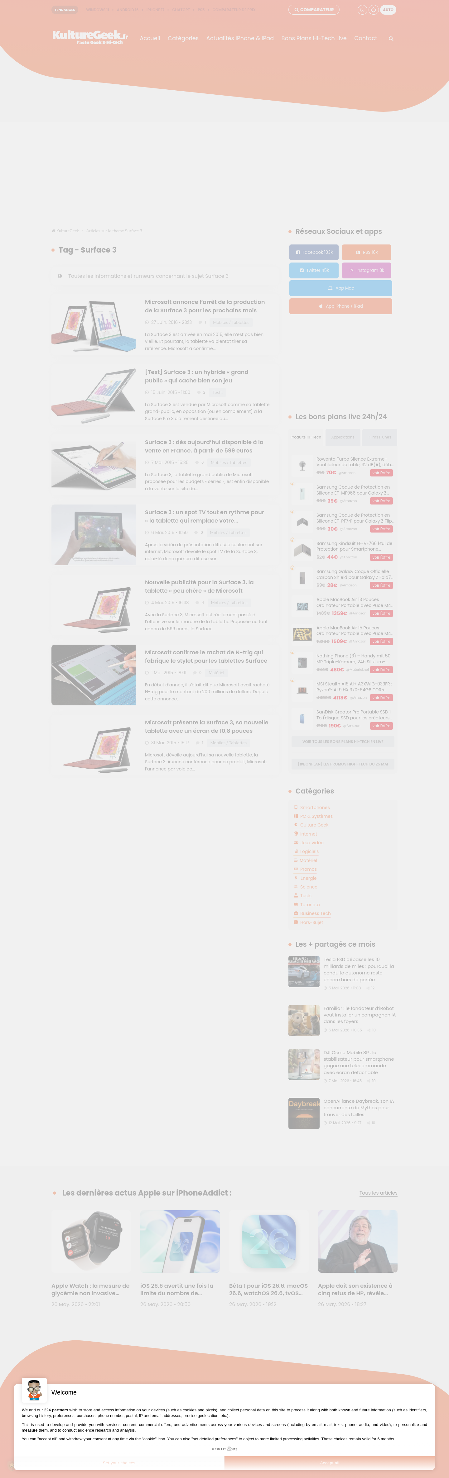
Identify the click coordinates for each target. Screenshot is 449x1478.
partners (60, 1410)
